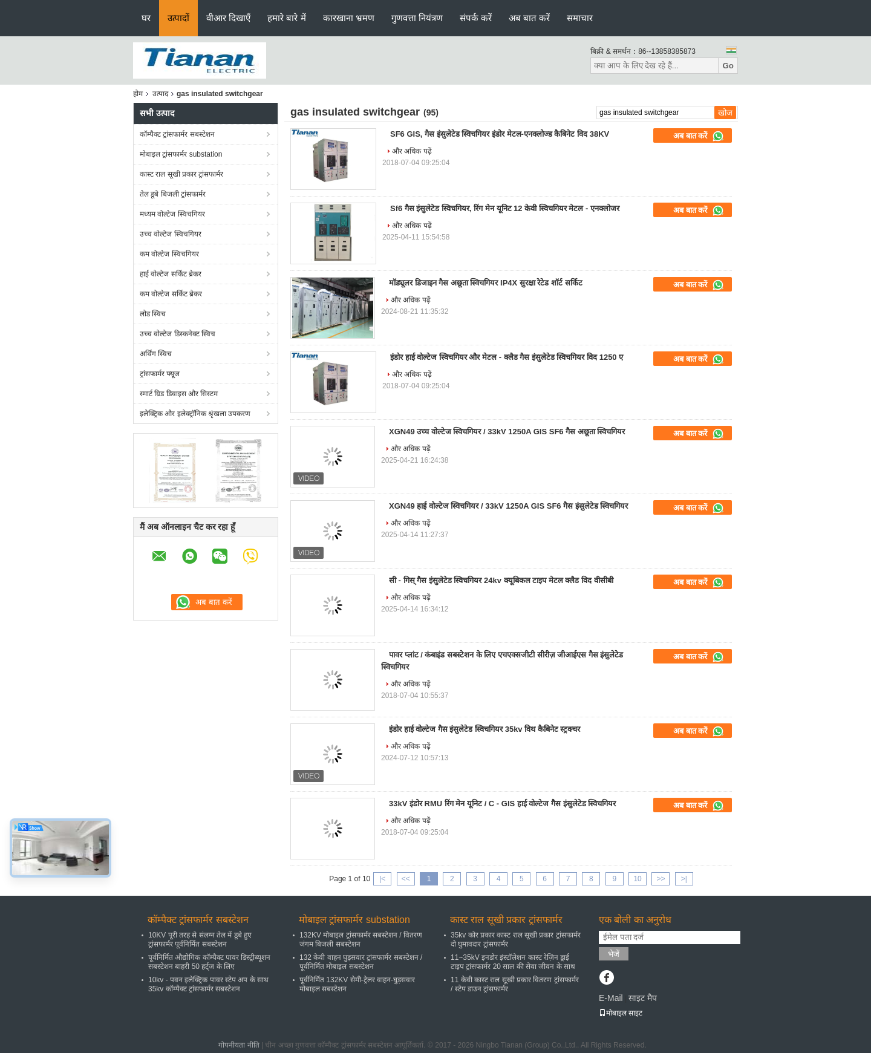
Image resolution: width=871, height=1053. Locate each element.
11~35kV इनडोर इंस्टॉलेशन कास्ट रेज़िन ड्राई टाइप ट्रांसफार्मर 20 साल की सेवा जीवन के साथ (513, 962)
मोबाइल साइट (620, 1013)
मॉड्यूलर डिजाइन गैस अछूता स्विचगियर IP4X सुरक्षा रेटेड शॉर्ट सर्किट (485, 282)
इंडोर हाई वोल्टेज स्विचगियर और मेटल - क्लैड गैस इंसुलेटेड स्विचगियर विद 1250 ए (506, 357)
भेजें (613, 954)
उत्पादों (178, 18)
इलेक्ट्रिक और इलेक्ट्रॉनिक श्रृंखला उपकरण (195, 413)
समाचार (580, 18)
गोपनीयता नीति (238, 1045)
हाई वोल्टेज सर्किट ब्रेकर (170, 274)
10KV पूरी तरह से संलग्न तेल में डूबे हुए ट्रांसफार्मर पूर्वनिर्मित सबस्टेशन (200, 939)
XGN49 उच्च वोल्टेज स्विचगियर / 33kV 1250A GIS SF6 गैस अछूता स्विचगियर (507, 431)
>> (660, 879)
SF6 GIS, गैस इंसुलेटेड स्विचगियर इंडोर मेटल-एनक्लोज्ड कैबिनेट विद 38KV (499, 134)
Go (728, 65)
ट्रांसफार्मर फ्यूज (160, 374)
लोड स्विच (153, 314)
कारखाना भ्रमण (348, 18)
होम (138, 94)
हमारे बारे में (286, 18)
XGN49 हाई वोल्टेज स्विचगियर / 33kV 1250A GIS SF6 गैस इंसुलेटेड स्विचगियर (508, 505)
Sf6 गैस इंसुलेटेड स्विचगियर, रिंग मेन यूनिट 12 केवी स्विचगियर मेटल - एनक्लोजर (504, 208)
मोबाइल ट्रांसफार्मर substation (181, 154)
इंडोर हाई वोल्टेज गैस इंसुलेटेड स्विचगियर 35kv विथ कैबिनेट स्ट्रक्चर (484, 729)
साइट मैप (642, 998)
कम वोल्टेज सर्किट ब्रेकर (171, 294)
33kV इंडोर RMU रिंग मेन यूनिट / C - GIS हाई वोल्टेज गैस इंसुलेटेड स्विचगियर (502, 803)
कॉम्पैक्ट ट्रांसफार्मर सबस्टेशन (177, 134)
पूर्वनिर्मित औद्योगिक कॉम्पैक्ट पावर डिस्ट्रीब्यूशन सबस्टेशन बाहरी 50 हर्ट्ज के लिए (209, 962)
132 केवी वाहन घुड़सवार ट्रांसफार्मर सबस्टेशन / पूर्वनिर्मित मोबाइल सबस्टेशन (360, 962)
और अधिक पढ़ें (412, 151)
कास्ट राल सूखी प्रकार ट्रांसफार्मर (181, 174)
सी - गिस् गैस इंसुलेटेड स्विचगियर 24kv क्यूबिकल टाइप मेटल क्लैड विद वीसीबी (501, 580)
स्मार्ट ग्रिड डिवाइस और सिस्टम (179, 394)
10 (637, 879)
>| (684, 879)
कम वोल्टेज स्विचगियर (169, 254)
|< (382, 879)
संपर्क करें (476, 18)
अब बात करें (529, 17)
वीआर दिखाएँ (228, 18)
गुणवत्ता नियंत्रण (417, 18)
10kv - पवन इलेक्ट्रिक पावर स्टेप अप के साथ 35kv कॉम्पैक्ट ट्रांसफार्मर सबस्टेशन (208, 984)
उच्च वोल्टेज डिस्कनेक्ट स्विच (177, 334)
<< (406, 879)
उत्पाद (160, 94)
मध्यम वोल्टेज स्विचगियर (172, 214)
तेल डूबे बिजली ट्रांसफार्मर (173, 194)
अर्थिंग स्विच (156, 354)
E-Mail (611, 998)
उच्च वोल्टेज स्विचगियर (170, 234)
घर (146, 18)
